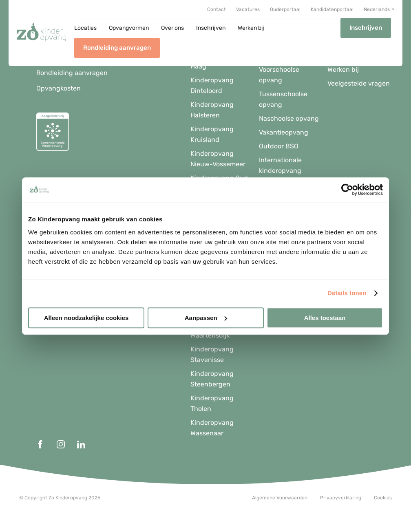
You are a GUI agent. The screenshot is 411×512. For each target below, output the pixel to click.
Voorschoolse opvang (279, 75)
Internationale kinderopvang (280, 165)
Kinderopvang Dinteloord (212, 85)
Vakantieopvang (283, 132)
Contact (216, 9)
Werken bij (251, 27)
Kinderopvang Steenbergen (212, 379)
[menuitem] (379, 9)
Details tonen (346, 292)
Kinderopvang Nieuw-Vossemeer (217, 159)
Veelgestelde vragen (358, 83)
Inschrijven (210, 27)
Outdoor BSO (278, 146)
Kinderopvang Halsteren (212, 110)
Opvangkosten (58, 88)
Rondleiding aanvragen (117, 47)
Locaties (85, 27)
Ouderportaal (285, 9)
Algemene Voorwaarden (279, 498)
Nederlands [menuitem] (377, 9)
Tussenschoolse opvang (283, 99)
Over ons (172, 27)
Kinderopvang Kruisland (212, 134)
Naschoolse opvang (289, 118)
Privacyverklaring (340, 498)
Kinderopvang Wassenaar (212, 428)
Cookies (383, 498)
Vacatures (248, 9)
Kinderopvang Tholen (212, 403)
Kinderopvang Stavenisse (212, 354)
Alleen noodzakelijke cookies (86, 317)
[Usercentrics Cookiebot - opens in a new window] (347, 189)
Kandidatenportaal (332, 9)
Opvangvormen (129, 27)
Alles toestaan (325, 317)
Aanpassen (206, 317)
